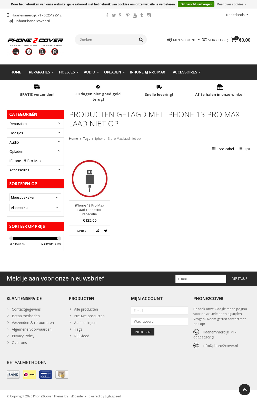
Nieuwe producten (89, 313)
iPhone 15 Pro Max (147, 68)
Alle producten (86, 306)
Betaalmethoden (26, 313)
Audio (89, 68)
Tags (86, 134)
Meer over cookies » (231, 4)
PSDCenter (76, 395)
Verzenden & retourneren (33, 320)
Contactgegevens (26, 306)
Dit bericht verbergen (196, 4)
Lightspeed (113, 395)
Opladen (112, 68)
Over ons (19, 340)
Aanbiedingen (85, 320)
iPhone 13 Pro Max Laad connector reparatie (89, 205)
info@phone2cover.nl (220, 343)
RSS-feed (81, 333)
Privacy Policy (23, 333)
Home (16, 68)
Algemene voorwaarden (32, 326)
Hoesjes (67, 68)
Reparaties (39, 68)
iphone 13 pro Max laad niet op (118, 134)
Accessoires (185, 68)
